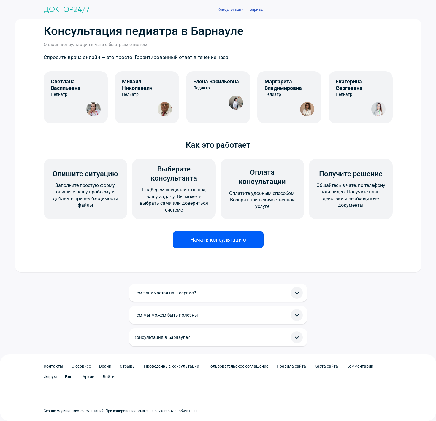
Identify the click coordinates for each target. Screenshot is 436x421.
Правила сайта (291, 366)
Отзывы (128, 366)
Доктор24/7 (67, 9)
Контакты (53, 366)
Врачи (105, 366)
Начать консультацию (218, 239)
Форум (50, 376)
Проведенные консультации (171, 366)
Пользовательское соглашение (237, 366)
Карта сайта (326, 366)
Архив (88, 376)
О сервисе (81, 366)
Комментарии (359, 366)
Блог (69, 376)
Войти (109, 376)
